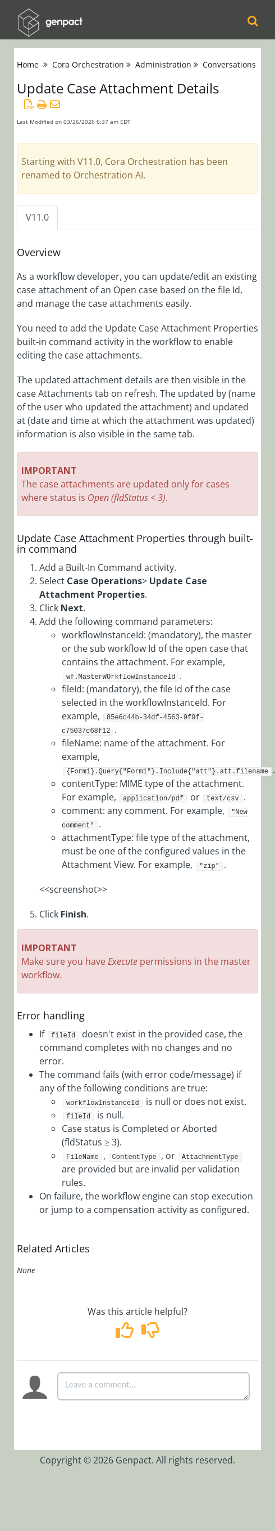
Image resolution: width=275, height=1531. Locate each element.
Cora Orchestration (88, 64)
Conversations (229, 64)
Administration (163, 64)
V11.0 (37, 217)
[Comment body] (153, 1386)
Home (28, 64)
